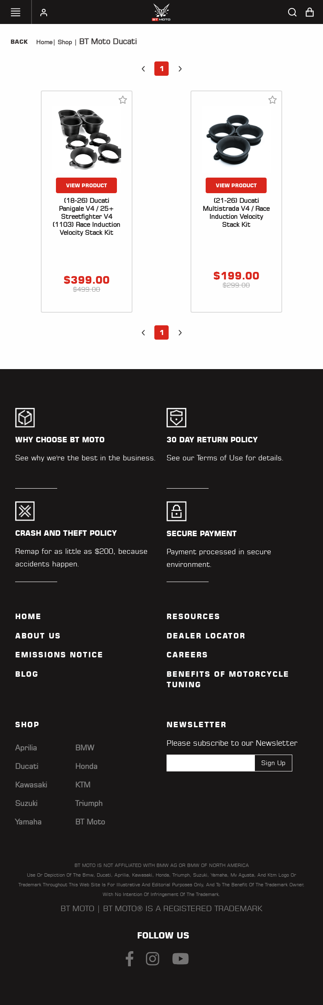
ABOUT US (38, 636)
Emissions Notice (59, 655)
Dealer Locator (206, 636)
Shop (64, 42)
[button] (143, 68)
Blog (27, 674)
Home (44, 42)
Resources (193, 616)
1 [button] (161, 68)
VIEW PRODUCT (86, 185)
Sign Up (273, 763)
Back (19, 41)
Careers (187, 655)
